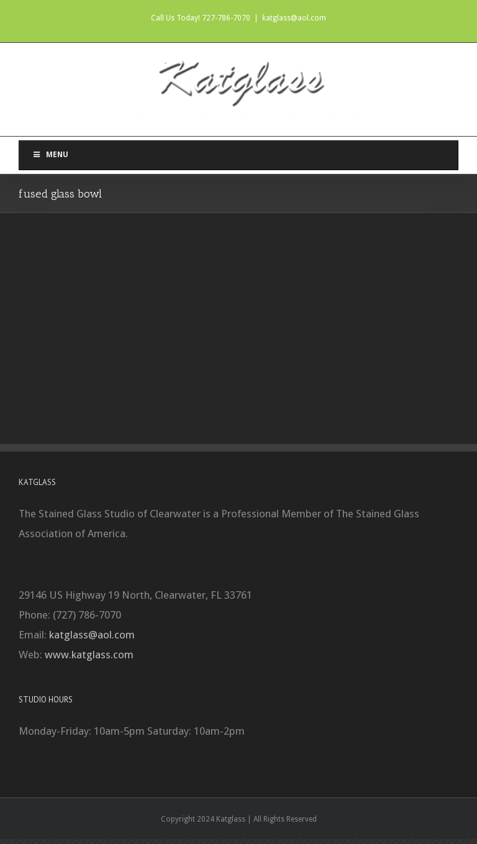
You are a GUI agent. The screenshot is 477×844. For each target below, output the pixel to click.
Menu (50, 154)
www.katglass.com (89, 654)
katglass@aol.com (294, 18)
